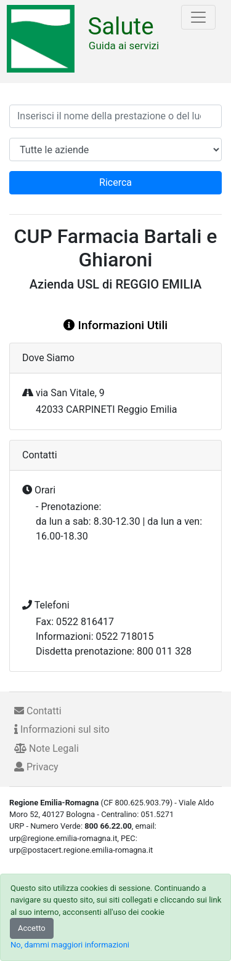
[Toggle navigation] (198, 17)
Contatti (38, 711)
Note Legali (46, 748)
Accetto (32, 928)
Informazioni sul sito (62, 729)
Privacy (36, 767)
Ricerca (115, 182)
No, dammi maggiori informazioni (69, 944)
